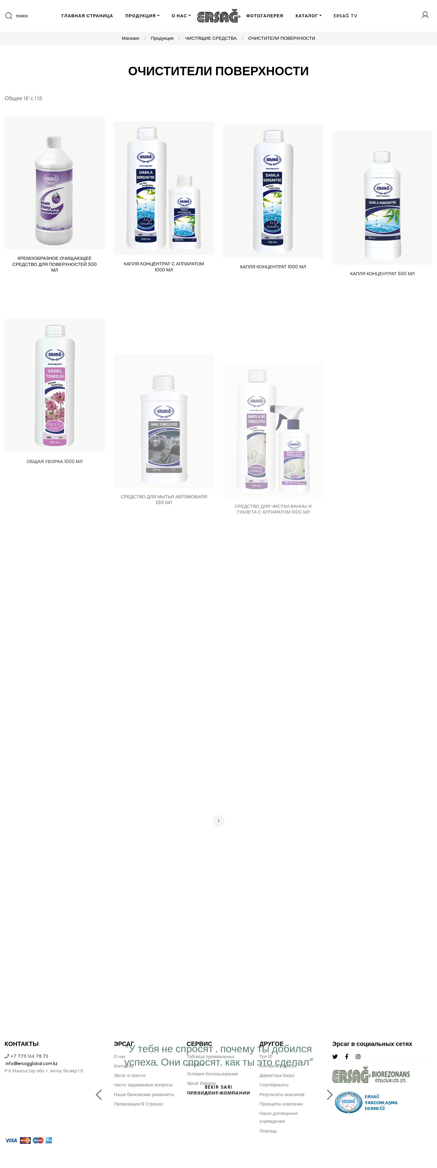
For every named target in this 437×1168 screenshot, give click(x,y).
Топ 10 (265, 1056)
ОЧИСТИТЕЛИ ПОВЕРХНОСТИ (281, 38)
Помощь (268, 1131)
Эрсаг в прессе (130, 1075)
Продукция (162, 38)
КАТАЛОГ (307, 16)
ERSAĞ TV (345, 16)
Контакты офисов (277, 1066)
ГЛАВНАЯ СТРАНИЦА (87, 16)
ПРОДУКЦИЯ (140, 16)
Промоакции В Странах (138, 1104)
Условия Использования (212, 1074)
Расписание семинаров (211, 1093)
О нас (120, 1056)
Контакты (124, 1066)
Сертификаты (274, 1085)
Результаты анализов (281, 1094)
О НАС (179, 16)
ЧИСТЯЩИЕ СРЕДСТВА (211, 38)
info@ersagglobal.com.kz (31, 1063)
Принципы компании (281, 1104)
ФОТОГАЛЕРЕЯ (265, 16)
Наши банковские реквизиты (144, 1094)
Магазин (130, 38)
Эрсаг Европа (201, 1083)
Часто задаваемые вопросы (143, 1085)
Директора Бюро (276, 1075)
